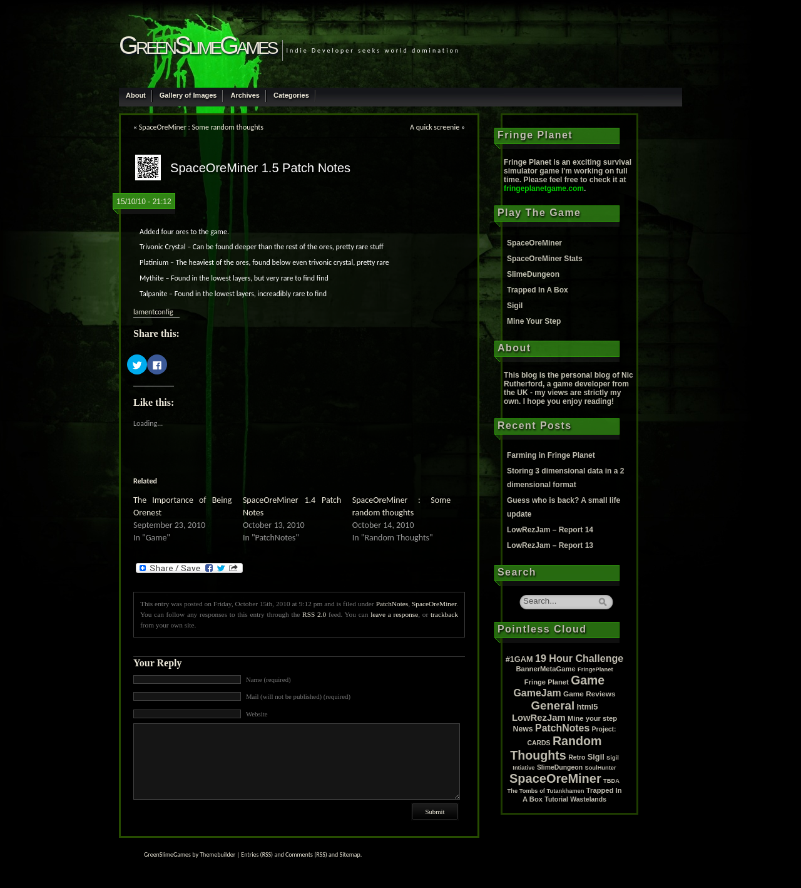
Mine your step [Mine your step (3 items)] (592, 718)
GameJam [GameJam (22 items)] (537, 693)
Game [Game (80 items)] (588, 680)
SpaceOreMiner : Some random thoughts (201, 127)
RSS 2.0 (314, 614)
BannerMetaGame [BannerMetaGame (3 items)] (545, 669)
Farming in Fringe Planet (551, 455)
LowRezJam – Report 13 (550, 545)
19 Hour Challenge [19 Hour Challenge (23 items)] (579, 658)
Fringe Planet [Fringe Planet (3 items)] (546, 682)
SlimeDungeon (533, 274)
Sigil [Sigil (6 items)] (596, 757)
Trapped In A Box (537, 290)
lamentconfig (153, 311)
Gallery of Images (188, 95)
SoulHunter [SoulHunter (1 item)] (600, 768)
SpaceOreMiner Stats (545, 258)
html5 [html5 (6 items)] (587, 706)
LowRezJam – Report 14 (550, 529)
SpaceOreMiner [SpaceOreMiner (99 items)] (555, 778)
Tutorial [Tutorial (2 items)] (556, 799)
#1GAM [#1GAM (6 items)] (519, 659)
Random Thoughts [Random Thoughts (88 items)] (555, 748)
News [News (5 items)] (523, 729)
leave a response (394, 614)
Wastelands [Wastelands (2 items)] (588, 799)
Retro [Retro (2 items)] (576, 757)
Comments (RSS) (306, 854)
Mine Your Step (534, 321)
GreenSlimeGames (197, 45)
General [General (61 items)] (553, 705)
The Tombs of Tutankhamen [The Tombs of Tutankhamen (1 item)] (546, 791)
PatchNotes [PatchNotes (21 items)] (562, 728)
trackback (444, 614)
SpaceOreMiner (434, 603)
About (136, 95)
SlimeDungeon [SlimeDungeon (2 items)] (560, 767)
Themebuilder (217, 854)
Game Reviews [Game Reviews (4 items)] (589, 693)
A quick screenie (434, 127)
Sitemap (350, 854)
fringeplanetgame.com (544, 188)
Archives (244, 95)
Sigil (515, 305)
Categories (291, 95)
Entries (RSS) (257, 854)
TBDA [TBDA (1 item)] (611, 781)
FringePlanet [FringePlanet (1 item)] (595, 669)
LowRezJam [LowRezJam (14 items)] (539, 718)
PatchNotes (392, 603)
